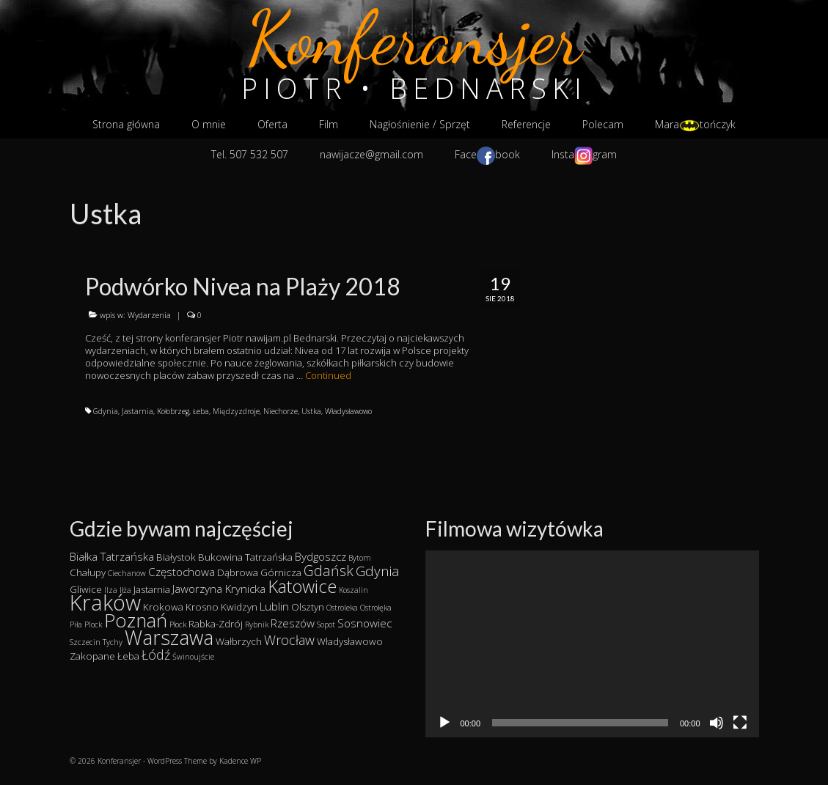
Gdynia (105, 411)
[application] (592, 644)
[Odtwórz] (444, 722)
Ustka (311, 411)
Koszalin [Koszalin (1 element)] (353, 590)
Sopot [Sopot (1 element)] (326, 624)
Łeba (201, 411)
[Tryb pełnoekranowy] (740, 722)
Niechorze (280, 411)
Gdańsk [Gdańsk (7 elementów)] (328, 571)
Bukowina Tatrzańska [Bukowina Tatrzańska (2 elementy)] (245, 557)
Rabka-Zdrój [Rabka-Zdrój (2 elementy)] (215, 623)
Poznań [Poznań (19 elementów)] (135, 620)
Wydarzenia (149, 314)
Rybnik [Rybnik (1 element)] (256, 624)
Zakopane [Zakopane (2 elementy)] (92, 656)
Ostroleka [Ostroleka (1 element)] (342, 607)
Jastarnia (137, 411)
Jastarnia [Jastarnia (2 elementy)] (151, 589)
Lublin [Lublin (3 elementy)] (274, 606)
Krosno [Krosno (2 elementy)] (202, 606)
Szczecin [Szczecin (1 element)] (85, 642)
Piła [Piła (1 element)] (76, 624)
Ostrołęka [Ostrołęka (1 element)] (376, 607)
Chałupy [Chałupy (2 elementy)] (88, 572)
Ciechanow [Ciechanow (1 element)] (127, 573)
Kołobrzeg (173, 411)
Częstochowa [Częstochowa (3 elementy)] (181, 571)
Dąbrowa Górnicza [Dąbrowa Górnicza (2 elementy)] (259, 572)
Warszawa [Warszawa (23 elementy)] (169, 637)
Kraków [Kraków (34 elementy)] (105, 602)
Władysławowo (348, 411)
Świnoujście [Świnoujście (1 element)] (193, 657)
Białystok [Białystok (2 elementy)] (176, 557)
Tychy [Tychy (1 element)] (112, 642)
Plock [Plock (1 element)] (93, 624)
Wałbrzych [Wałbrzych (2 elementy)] (239, 641)
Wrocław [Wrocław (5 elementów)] (289, 640)
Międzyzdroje (236, 411)
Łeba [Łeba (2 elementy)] (128, 656)
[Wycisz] (716, 722)
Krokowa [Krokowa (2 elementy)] (163, 606)
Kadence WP (240, 761)
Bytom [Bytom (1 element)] (359, 558)
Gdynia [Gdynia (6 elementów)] (378, 571)
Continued (328, 375)
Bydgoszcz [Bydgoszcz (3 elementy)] (320, 556)
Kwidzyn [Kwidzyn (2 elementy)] (239, 606)
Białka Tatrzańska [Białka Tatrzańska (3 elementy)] (112, 556)
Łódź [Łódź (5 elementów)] (156, 654)
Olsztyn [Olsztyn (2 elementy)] (307, 606)
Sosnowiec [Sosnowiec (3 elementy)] (364, 623)
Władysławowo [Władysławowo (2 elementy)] (350, 641)
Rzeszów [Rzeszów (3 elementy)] (293, 623)
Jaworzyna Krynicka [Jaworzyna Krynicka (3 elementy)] (218, 588)
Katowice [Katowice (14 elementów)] (302, 586)
